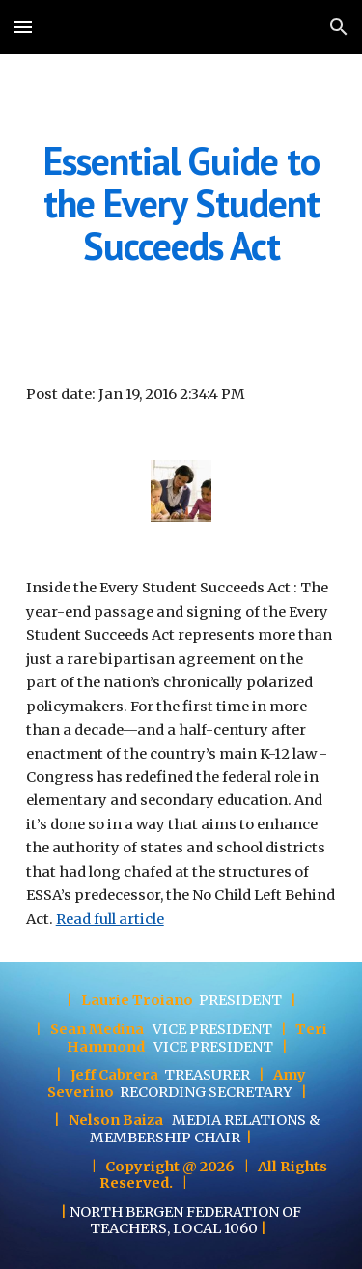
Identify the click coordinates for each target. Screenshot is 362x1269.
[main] (181, 202)
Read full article (110, 919)
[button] (23, 26)
